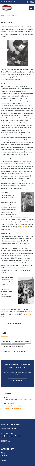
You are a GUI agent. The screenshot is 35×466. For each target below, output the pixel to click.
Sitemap (3, 460)
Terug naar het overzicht (13, 323)
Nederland (6, 341)
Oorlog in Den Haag (20, 352)
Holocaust (6, 352)
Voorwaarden (5, 458)
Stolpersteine (23, 227)
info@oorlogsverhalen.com (8, 1)
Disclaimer (4, 455)
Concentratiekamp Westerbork (13, 346)
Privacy (3, 453)
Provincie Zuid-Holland (21, 341)
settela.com (4, 311)
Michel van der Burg (26, 399)
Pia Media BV (17, 408)
